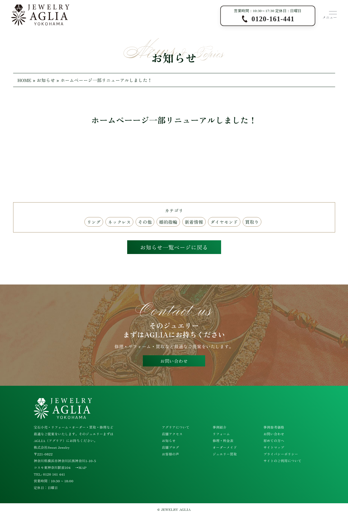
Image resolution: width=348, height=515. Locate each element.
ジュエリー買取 (225, 453)
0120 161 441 (54, 474)
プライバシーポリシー (280, 453)
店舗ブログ (170, 447)
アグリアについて (176, 427)
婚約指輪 (168, 221)
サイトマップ (273, 447)
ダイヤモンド (224, 221)
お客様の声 (170, 453)
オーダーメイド (225, 447)
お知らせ (46, 80)
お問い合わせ (174, 361)
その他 (145, 221)
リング (94, 221)
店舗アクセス (172, 433)
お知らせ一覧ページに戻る (174, 247)
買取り (252, 221)
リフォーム (221, 433)
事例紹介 (220, 427)
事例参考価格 (273, 427)
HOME (25, 80)
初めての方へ (273, 440)
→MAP (81, 467)
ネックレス (119, 221)
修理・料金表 (223, 440)
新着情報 (194, 221)
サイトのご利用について (282, 460)
